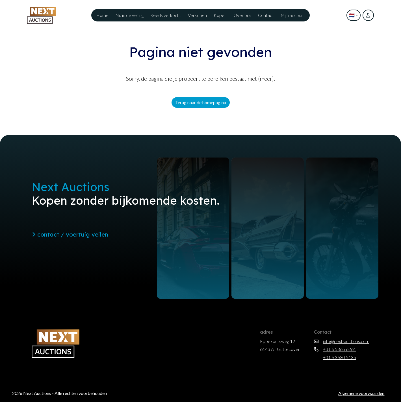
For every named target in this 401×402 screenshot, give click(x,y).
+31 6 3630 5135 (335, 357)
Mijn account (293, 15)
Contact (266, 15)
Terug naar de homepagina (200, 102)
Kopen (220, 15)
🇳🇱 (352, 15)
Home (102, 15)
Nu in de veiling (129, 15)
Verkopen (197, 15)
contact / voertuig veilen (70, 234)
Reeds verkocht (165, 15)
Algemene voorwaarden (361, 393)
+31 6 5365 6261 (335, 349)
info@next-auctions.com (341, 341)
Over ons (242, 15)
